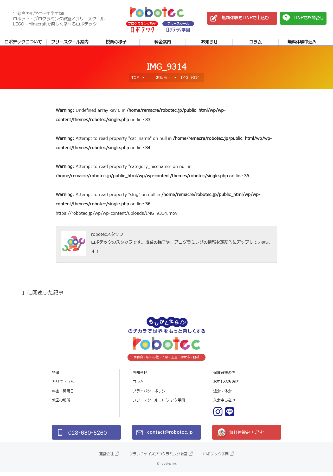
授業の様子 (116, 42)
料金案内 (162, 42)
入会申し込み (224, 404)
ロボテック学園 (216, 457)
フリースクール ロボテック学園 (159, 404)
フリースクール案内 (69, 42)
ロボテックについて (23, 42)
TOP (135, 81)
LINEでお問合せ (308, 18)
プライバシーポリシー (151, 394)
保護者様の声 (224, 376)
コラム (255, 42)
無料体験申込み (302, 42)
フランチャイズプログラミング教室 (158, 457)
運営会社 (106, 457)
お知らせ (209, 42)
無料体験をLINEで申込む (245, 18)
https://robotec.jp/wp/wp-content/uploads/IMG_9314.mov (116, 217)
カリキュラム (63, 385)
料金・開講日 (63, 394)
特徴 (55, 376)
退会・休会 (222, 394)
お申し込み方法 (226, 385)
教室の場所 (61, 404)
